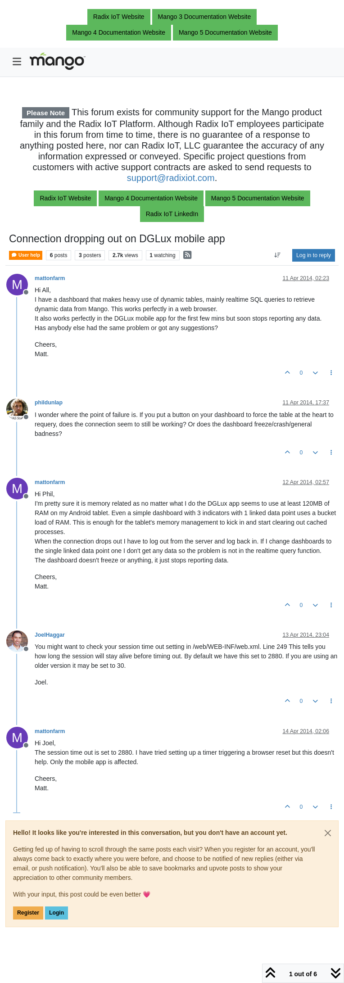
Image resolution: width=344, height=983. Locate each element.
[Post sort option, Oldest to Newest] (277, 255)
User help (25, 255)
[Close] (327, 833)
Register (28, 913)
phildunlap (49, 402)
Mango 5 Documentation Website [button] (225, 32)
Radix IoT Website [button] (119, 16)
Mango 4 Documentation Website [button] (118, 32)
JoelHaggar (50, 635)
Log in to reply (313, 255)
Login (56, 913)
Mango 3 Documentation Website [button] (204, 16)
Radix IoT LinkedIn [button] (172, 213)
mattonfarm (50, 278)
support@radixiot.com (171, 178)
